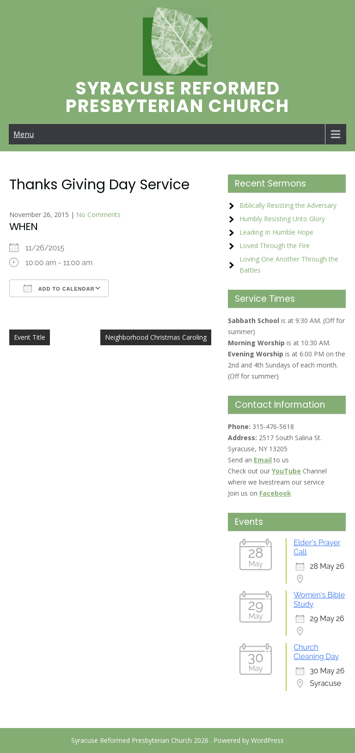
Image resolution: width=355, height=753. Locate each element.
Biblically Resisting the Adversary (288, 205)
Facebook (275, 493)
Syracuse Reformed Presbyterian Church (177, 97)
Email (263, 459)
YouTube (286, 471)
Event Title (29, 337)
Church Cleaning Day (316, 652)
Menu (23, 134)
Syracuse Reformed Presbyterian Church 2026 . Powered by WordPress (177, 740)
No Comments (98, 214)
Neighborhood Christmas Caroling (156, 337)
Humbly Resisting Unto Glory (282, 218)
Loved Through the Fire (274, 245)
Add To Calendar (59, 288)
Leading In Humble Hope (276, 232)
